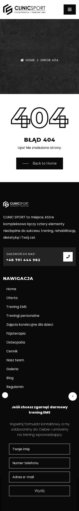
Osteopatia (15, 342)
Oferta (11, 297)
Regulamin (15, 386)
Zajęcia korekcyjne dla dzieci (29, 324)
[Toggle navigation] (70, 9)
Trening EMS (16, 306)
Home (27, 60)
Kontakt (13, 395)
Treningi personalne (22, 315)
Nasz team (15, 360)
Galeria (12, 369)
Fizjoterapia (15, 333)
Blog (9, 377)
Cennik (12, 351)
